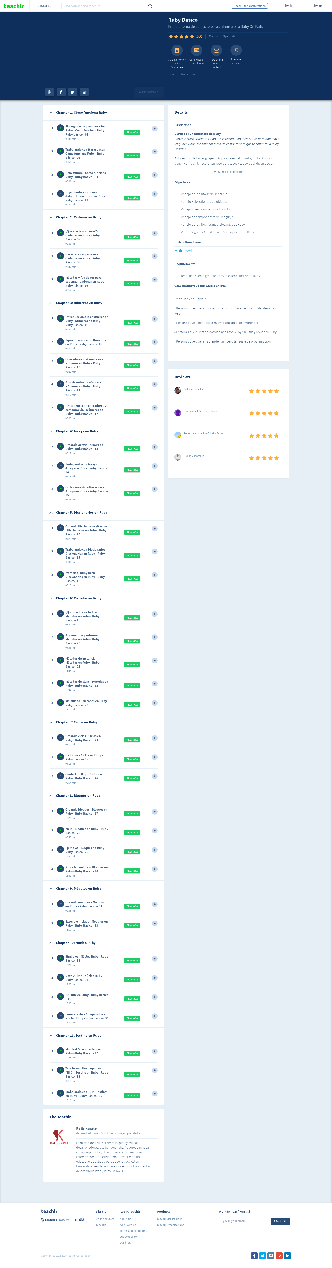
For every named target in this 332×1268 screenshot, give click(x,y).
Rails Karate (86, 1128)
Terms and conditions (133, 1231)
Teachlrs (101, 1225)
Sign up (317, 6)
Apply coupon (148, 92)
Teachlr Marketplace (169, 1219)
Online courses (105, 1219)
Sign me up (280, 1220)
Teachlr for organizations (250, 6)
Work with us (128, 1225)
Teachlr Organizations (170, 1225)
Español (64, 1220)
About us (125, 1219)
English (80, 1220)
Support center (129, 1237)
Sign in (288, 6)
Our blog (125, 1242)
